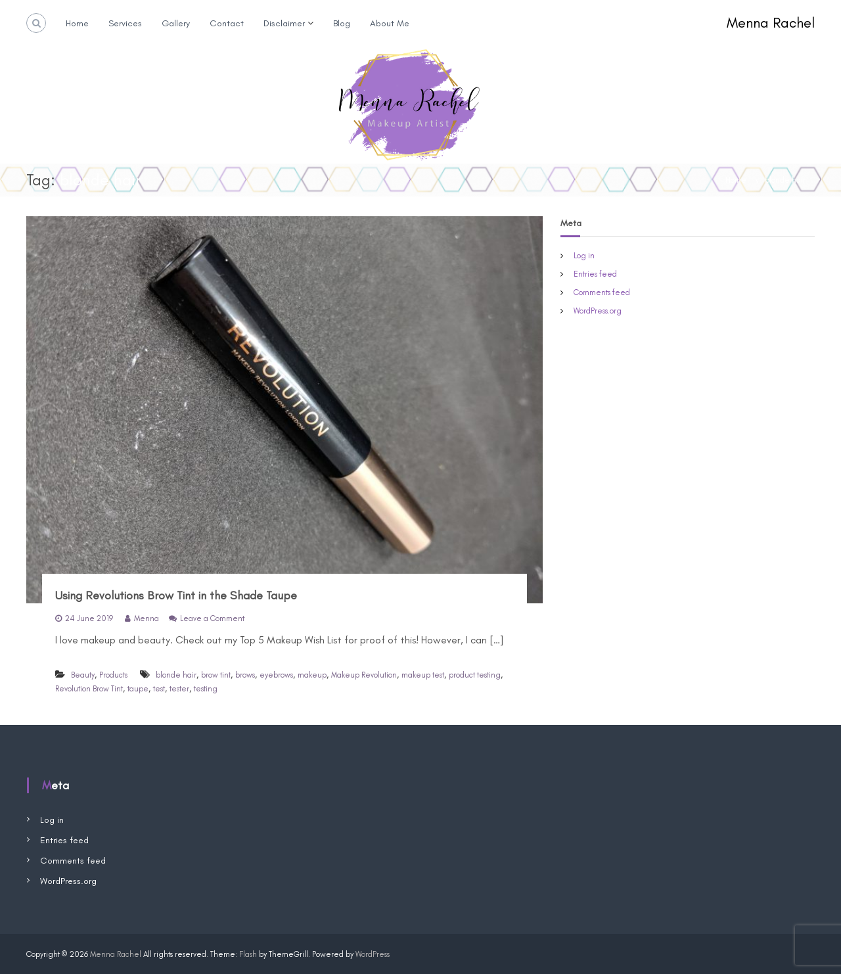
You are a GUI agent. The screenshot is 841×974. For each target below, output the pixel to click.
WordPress (372, 954)
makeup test (422, 675)
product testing (475, 675)
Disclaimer (284, 23)
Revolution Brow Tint (89, 688)
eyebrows (276, 675)
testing (205, 688)
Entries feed (595, 274)
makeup (312, 675)
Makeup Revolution (364, 675)
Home (77, 23)
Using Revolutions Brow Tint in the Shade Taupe (176, 595)
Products (113, 675)
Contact (227, 23)
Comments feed (602, 292)
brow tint (216, 675)
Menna (146, 618)
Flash (248, 954)
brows (245, 675)
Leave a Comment (212, 618)
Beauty (83, 675)
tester (179, 688)
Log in (584, 255)
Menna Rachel (771, 23)
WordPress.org (598, 310)
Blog (341, 23)
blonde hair (176, 675)
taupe (137, 688)
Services (125, 23)
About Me (389, 23)
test (159, 688)
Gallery (176, 23)
